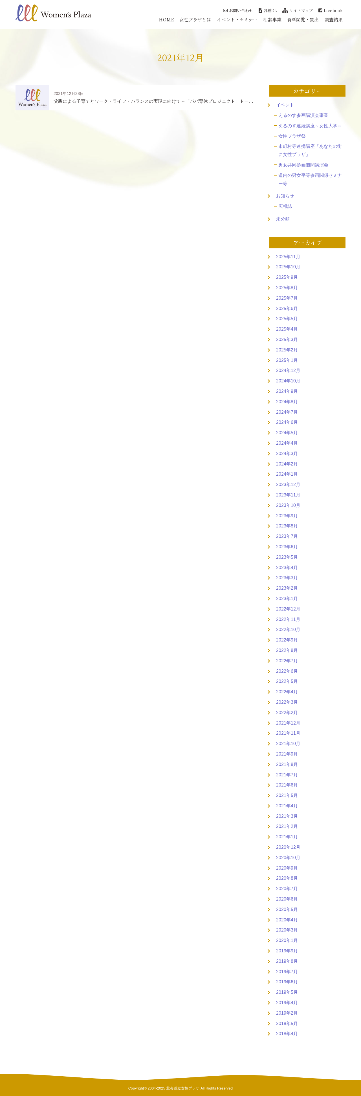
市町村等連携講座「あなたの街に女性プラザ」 (310, 150)
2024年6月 (287, 422)
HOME (166, 19)
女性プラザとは (195, 19)
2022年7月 (287, 660)
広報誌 (285, 206)
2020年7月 (287, 888)
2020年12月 (288, 847)
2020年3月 (287, 930)
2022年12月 (288, 609)
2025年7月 (287, 298)
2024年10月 (288, 380)
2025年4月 (287, 329)
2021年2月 (287, 826)
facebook (330, 10)
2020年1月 (287, 940)
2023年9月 (287, 515)
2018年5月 (287, 1023)
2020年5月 (287, 909)
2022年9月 (287, 640)
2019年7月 (287, 971)
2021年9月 (287, 754)
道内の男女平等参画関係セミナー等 (310, 179)
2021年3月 (287, 816)
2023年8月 (287, 526)
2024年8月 (287, 401)
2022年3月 (287, 702)
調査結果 (334, 19)
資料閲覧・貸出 (303, 19)
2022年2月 (287, 712)
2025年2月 (287, 349)
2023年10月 (288, 505)
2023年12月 (288, 484)
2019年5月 (287, 992)
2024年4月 (287, 443)
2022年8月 (287, 650)
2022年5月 (287, 681)
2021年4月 (287, 805)
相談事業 (272, 19)
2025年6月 (287, 308)
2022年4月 (287, 691)
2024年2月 (287, 464)
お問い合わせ (238, 10)
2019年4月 (287, 1002)
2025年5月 (287, 318)
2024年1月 (287, 474)
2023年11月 (288, 495)
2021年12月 (288, 723)
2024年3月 (287, 453)
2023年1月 (287, 598)
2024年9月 (287, 391)
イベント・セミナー (237, 19)
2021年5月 (287, 795)
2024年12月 (288, 370)
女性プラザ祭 (292, 136)
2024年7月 (287, 412)
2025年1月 (287, 360)
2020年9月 (287, 868)
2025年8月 (287, 287)
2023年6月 (287, 546)
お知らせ (285, 195)
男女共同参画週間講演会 (303, 164)
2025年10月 (288, 266)
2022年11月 (288, 619)
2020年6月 (287, 899)
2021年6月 (287, 785)
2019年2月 (287, 1013)
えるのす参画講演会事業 (303, 115)
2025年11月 (288, 256)
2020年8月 (287, 878)
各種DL (268, 10)
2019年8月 (287, 961)
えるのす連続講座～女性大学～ (310, 125)
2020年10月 (288, 857)
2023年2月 (287, 588)
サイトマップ (297, 10)
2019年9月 (287, 950)
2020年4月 (287, 919)
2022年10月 (288, 629)
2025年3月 (287, 339)
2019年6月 (287, 981)
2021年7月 (287, 774)
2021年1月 (287, 836)
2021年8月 (287, 764)
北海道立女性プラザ (182, 1088)
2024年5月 (287, 432)
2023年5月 (287, 557)
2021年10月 (288, 743)
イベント (285, 105)
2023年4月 (287, 567)
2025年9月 (287, 277)
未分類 (283, 219)
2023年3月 (287, 577)
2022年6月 (287, 671)
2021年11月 (288, 733)
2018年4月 (287, 1033)
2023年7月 (287, 536)
